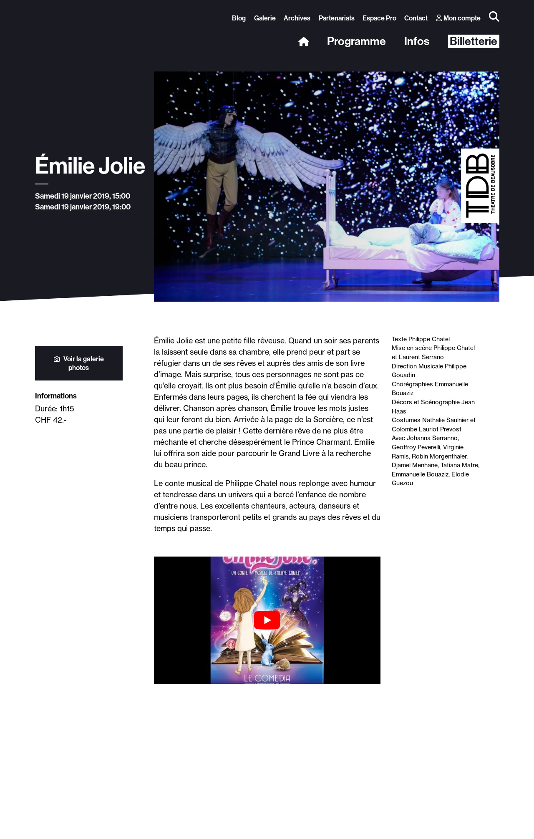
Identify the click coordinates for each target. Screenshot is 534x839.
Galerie (265, 18)
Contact (416, 18)
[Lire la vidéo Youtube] (267, 620)
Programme (356, 41)
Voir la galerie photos (79, 363)
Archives (297, 18)
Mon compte (458, 18)
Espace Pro (379, 18)
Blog (239, 18)
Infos (416, 41)
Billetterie (473, 41)
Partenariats (337, 18)
